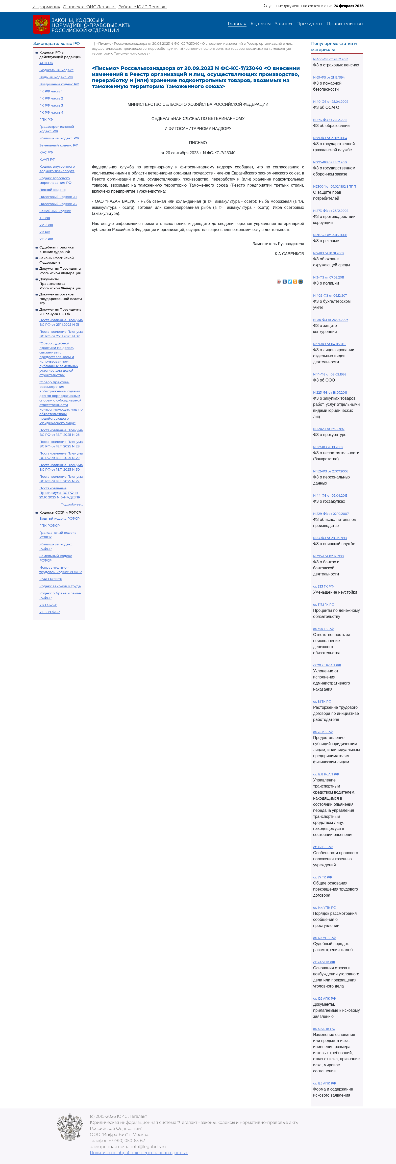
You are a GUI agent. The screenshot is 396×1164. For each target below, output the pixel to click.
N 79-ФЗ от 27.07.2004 (330, 138)
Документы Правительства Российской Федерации (60, 283)
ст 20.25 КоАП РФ (327, 665)
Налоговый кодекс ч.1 (58, 197)
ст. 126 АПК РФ (324, 998)
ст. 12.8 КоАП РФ (326, 774)
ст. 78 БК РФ (323, 732)
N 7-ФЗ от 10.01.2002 (328, 253)
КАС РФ (46, 152)
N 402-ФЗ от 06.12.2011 (330, 295)
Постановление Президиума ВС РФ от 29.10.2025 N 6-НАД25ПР (59, 492)
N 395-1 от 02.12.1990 (328, 556)
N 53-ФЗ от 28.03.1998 (330, 538)
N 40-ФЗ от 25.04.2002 (330, 102)
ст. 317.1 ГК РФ (323, 604)
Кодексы (261, 24)
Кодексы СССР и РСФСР (60, 512)
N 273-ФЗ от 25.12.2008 (331, 211)
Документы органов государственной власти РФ (60, 298)
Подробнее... (72, 504)
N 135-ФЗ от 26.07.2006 (330, 320)
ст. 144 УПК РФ (324, 907)
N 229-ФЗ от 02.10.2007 (331, 514)
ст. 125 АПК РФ (324, 1083)
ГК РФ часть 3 (51, 105)
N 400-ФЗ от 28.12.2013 (330, 59)
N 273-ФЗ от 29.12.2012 (330, 120)
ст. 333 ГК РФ (323, 586)
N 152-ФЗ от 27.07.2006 (330, 471)
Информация (46, 7)
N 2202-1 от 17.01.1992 (328, 429)
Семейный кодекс (55, 211)
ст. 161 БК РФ (323, 847)
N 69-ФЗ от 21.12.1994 (329, 77)
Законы (283, 24)
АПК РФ (46, 63)
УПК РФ (46, 239)
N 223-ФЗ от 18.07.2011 (330, 392)
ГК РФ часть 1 (50, 91)
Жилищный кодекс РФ (59, 138)
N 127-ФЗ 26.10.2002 (328, 447)
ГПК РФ (46, 119)
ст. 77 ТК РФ (322, 877)
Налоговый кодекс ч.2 (58, 204)
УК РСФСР (48, 605)
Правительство (345, 24)
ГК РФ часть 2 (51, 98)
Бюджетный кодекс (56, 70)
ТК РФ (44, 218)
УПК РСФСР (49, 612)
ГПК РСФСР (49, 525)
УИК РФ (46, 225)
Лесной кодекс (52, 190)
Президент (309, 24)
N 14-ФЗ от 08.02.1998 (329, 374)
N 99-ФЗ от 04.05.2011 (329, 344)
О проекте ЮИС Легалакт (89, 7)
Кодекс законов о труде (60, 586)
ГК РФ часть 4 (51, 112)
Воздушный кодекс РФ (59, 84)
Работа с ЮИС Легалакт (142, 7)
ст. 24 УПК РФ (324, 962)
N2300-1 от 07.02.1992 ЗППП (334, 186)
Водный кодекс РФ (56, 77)
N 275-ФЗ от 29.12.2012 (330, 162)
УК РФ (44, 232)
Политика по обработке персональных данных (139, 1152)
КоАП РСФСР (50, 579)
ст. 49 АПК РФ (324, 1029)
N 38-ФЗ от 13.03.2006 (330, 235)
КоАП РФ (47, 159)
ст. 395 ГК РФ (323, 629)
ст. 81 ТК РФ (322, 701)
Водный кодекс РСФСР (59, 518)
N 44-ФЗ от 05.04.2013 (330, 495)
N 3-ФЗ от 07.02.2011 (328, 277)
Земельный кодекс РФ (58, 145)
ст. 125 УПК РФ (324, 938)
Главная (237, 24)
